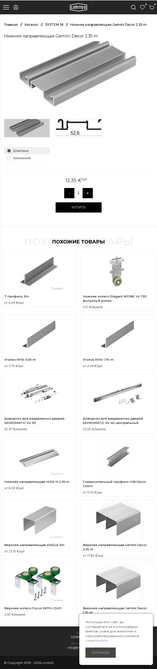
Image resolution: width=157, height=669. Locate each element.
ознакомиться (96, 640)
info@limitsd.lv (78, 648)
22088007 (78, 637)
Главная (11, 25)
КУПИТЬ (79, 207)
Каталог (32, 25)
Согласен (101, 652)
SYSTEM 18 (54, 25)
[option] (78, 77)
